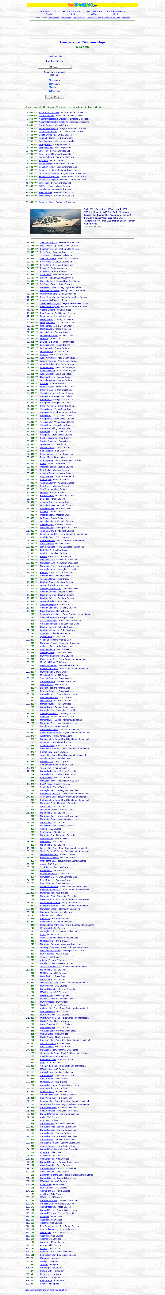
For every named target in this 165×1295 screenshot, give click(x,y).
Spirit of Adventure (48, 441)
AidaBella (44, 1220)
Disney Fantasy (47, 386)
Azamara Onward (48, 531)
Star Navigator (46, 451)
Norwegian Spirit (47, 896)
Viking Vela (45, 402)
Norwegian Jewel (48, 781)
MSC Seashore (47, 954)
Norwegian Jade (47, 816)
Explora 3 (43, 160)
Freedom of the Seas (50, 1101)
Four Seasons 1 (46, 141)
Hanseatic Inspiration (50, 290)
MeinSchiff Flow (47, 662)
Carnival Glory (46, 1075)
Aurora (43, 864)
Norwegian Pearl (47, 803)
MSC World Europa (49, 697)
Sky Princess (46, 867)
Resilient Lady (46, 761)
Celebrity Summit (48, 627)
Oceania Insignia (47, 521)
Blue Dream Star (47, 1255)
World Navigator (47, 370)
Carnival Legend (47, 694)
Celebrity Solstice (48, 598)
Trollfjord (44, 1264)
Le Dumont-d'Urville (49, 342)
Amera (43, 463)
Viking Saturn (46, 409)
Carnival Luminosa (48, 624)
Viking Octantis (46, 147)
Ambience (44, 716)
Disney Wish (46, 316)
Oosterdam (45, 809)
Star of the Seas (47, 540)
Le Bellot (44, 338)
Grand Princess (47, 745)
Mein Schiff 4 (46, 806)
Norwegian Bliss (47, 723)
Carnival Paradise (48, 1107)
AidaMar (44, 1239)
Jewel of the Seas (48, 755)
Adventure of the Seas (50, 732)
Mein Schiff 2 (46, 970)
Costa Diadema (47, 1159)
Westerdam (45, 736)
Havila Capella (46, 1037)
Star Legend (45, 479)
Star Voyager (46, 832)
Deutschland (46, 700)
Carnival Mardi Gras (49, 1149)
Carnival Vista (46, 1139)
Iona (42, 1120)
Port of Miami (66, 18)
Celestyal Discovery (49, 1229)
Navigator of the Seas (50, 899)
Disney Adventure (48, 406)
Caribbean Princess (49, 1095)
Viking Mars (45, 415)
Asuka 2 (44, 354)
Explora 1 (44, 271)
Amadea (44, 383)
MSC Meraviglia (47, 1027)
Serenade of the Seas (50, 793)
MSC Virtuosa (46, 986)
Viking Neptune (47, 412)
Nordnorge (45, 1268)
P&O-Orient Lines (94, 18)
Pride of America (47, 1111)
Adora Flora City (47, 1191)
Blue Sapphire (46, 460)
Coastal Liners (53, 18)
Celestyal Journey (48, 617)
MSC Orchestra (47, 1002)
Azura (43, 934)
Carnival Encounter (49, 729)
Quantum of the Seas (50, 1018)
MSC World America (49, 656)
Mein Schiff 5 (46, 845)
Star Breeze (45, 486)
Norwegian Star (47, 835)
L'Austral (44, 511)
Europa (43, 278)
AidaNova (44, 1194)
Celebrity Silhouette (49, 608)
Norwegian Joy (47, 527)
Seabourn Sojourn (48, 242)
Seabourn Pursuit (47, 167)
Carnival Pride (46, 774)
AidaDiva (44, 1223)
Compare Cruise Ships (111, 18)
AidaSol (43, 1245)
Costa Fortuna (46, 976)
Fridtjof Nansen (47, 1091)
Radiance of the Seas (50, 749)
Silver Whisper (45, 196)
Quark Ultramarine (48, 294)
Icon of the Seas (47, 547)
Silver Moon (45, 255)
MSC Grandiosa (47, 1015)
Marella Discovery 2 (49, 999)
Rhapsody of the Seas (50, 1040)
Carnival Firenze (47, 1210)
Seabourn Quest (46, 202)
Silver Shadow (45, 192)
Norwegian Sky (47, 877)
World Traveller (47, 364)
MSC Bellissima (47, 1011)
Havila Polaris (46, 995)
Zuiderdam (45, 742)
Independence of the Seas (52, 925)
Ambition (44, 646)
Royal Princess (47, 883)
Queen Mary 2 (46, 444)
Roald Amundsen (48, 1098)
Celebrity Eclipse (47, 604)
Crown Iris (44, 1242)
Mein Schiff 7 (46, 928)
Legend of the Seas (49, 534)
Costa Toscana (47, 1172)
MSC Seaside (46, 1088)
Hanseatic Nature (48, 287)
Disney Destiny (47, 319)
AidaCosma (45, 1184)
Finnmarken (45, 1274)
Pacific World (46, 870)
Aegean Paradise (48, 1146)
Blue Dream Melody (49, 1226)
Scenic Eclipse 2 (46, 157)
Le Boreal (44, 518)
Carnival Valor (46, 1072)
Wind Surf (44, 553)
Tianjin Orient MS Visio (50, 966)
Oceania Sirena (47, 515)
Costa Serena (46, 1078)
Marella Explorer (47, 758)
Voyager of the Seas (49, 1053)
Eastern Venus (47, 495)
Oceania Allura (47, 329)
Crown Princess (47, 1024)
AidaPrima (45, 1155)
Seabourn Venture (47, 170)
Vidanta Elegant (47, 310)
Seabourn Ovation (48, 249)
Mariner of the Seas (49, 886)
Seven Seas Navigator (50, 303)
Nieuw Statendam (48, 938)
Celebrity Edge (47, 537)
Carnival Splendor (48, 989)
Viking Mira (45, 396)
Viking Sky (45, 428)
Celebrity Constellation (50, 588)
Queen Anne (46, 636)
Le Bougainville (47, 345)
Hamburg (44, 912)
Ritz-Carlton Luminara (49, 112)
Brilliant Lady (46, 752)
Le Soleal (44, 499)
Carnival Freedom (48, 1050)
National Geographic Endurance (54, 119)
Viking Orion (45, 425)
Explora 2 (44, 268)
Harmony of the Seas (50, 739)
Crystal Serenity (46, 125)
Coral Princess (47, 543)
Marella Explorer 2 (48, 873)
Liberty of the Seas (48, 848)
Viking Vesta (45, 399)
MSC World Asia (47, 649)
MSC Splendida (47, 672)
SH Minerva (44, 189)
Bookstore (126, 18)
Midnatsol (44, 1258)
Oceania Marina (47, 380)
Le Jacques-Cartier (49, 335)
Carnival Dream (47, 1123)
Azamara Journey (48, 483)
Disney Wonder (47, 454)
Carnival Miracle (47, 681)
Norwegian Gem (47, 790)
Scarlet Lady (46, 787)
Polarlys (43, 1284)
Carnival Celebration (49, 1143)
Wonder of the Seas (49, 668)
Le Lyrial (44, 492)
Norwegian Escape (49, 909)
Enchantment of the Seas (51, 1175)
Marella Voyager (47, 704)
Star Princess (46, 777)
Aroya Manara (46, 476)
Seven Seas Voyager (50, 306)
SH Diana (44, 284)
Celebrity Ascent (47, 582)
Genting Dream (47, 447)
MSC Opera (45, 1232)
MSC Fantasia (46, 684)
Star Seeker (45, 470)
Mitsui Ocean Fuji (48, 246)
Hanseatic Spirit (47, 281)
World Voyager (47, 367)
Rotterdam (45, 918)
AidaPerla (44, 1152)
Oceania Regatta (48, 467)
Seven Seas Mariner (49, 297)
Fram (42, 1062)
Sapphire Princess (48, 678)
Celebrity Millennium (49, 630)
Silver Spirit (44, 183)
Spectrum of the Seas (50, 889)
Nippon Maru (46, 326)
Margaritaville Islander (50, 902)
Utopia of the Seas (48, 659)
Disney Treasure (47, 322)
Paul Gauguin (46, 313)
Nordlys (43, 1261)
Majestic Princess (48, 826)
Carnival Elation (47, 1168)
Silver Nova (44, 154)
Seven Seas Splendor (49, 176)
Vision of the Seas (48, 1066)
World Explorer (47, 374)
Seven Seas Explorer (49, 179)
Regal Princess (47, 880)
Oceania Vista (46, 332)
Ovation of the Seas (49, 982)
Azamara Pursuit (47, 473)
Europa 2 (43, 138)
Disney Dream (46, 390)
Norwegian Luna (47, 563)
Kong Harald (46, 1280)
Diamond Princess (48, 691)
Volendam (44, 640)
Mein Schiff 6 (46, 822)
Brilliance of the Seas (50, 800)
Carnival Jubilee (47, 1130)
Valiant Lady (45, 768)
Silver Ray (44, 151)
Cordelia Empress (48, 1204)
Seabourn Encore (48, 258)
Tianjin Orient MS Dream (51, 851)
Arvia (42, 1117)
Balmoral (44, 1251)
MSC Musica (46, 1069)
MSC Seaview (46, 1082)
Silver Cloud (45, 265)
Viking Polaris (45, 144)
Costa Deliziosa (47, 611)
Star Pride (44, 489)
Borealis (44, 572)
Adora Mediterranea (49, 765)
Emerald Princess (48, 1059)
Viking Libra (45, 393)
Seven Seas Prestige (48, 128)
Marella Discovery (48, 963)
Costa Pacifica (46, 1034)
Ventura (43, 957)
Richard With (46, 1271)
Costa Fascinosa (47, 1043)
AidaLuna (44, 1216)
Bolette (43, 556)
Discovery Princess (49, 854)
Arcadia (43, 829)
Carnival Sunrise (47, 1178)
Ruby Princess (46, 1046)
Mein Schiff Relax (48, 675)
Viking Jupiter (46, 422)
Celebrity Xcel (46, 576)
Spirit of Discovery (48, 438)
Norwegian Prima (48, 566)
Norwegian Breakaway (50, 950)
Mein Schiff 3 (46, 813)
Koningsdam (46, 922)
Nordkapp (44, 1277)
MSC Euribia (46, 973)
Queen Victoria (47, 601)
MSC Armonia (46, 1188)
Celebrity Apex (46, 524)
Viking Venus (46, 419)
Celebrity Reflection (49, 713)
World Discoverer (48, 361)
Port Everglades (79, 18)
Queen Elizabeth (47, 585)
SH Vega (43, 186)
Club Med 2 (45, 550)
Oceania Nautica (47, 505)
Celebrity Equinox (48, 595)
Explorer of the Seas (49, 905)
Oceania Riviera (47, 377)
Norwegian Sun (47, 710)
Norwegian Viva (47, 559)
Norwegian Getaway (49, 944)
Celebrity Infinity (47, 652)
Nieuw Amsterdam (48, 665)
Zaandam (44, 633)
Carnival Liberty (47, 1031)
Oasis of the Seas (48, 861)
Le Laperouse (46, 351)
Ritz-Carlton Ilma (46, 115)
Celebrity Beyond (48, 592)
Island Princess (47, 508)
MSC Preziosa (46, 838)
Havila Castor (46, 1021)
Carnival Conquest (48, 1085)
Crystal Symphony (47, 135)
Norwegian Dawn (48, 819)
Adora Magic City (48, 1207)
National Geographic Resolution (53, 122)
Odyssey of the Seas (49, 947)
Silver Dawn (45, 252)
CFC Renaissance (48, 620)
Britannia (44, 915)
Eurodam (44, 688)
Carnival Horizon (47, 1136)
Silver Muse (45, 262)
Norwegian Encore (48, 643)
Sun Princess (46, 784)
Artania (43, 960)
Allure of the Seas (48, 797)
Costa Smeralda (47, 1165)
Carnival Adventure (49, 771)
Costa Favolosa (47, 1056)
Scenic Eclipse (46, 163)
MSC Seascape (47, 941)
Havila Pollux (46, 1005)
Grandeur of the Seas (50, 1104)
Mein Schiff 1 (46, 979)
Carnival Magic (47, 1133)
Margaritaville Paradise (50, 720)
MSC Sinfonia (46, 1181)
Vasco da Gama (47, 579)
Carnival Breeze (47, 1127)
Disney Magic (46, 457)
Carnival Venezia (48, 1213)
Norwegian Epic (47, 931)
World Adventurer (48, 358)
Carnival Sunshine (48, 1200)
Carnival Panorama (49, 1114)
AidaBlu (43, 1248)
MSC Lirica (45, 1197)
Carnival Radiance (48, 1162)
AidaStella (44, 1236)
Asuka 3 (44, 300)
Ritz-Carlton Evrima (48, 131)
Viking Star (45, 435)
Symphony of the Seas (50, 614)
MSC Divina (45, 841)
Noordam (44, 726)
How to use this (55, 56)
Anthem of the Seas (49, 1008)
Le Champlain (46, 348)
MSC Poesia (46, 992)
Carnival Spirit (46, 707)
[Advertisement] (82, 29)
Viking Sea (45, 431)
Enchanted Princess (49, 857)
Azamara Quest (47, 502)
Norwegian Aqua (47, 569)
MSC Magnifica (47, 893)
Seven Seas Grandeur (49, 173)
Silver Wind (45, 274)
